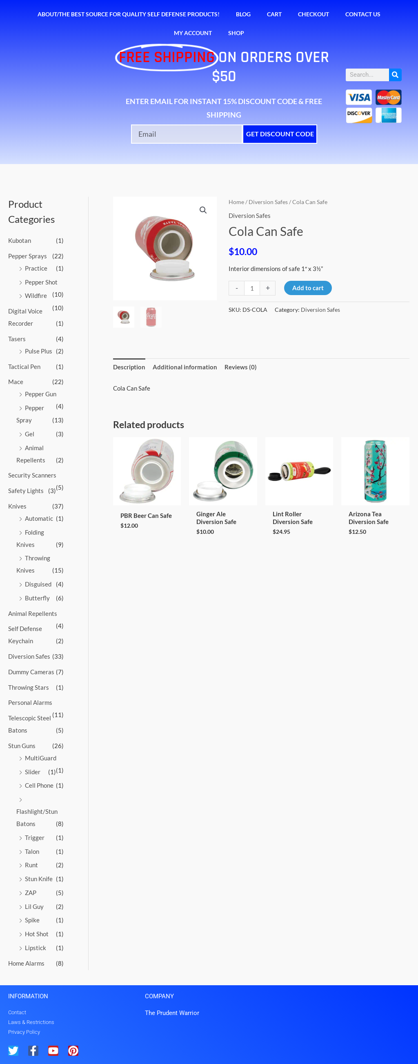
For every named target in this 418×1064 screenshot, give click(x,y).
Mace (15, 381)
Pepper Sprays (27, 256)
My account (193, 32)
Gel (29, 434)
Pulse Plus (38, 351)
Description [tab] (129, 367)
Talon (32, 851)
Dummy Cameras (31, 671)
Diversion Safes (29, 656)
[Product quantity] (252, 288)
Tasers (17, 338)
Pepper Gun (40, 394)
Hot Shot (37, 933)
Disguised (38, 584)
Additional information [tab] (185, 367)
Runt (31, 865)
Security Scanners (32, 475)
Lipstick (35, 947)
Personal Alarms (30, 702)
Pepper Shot (41, 282)
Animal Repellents (32, 613)
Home (236, 201)
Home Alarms (26, 963)
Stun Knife (39, 878)
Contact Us (362, 14)
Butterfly (37, 598)
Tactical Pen (24, 366)
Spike (32, 920)
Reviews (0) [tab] (241, 367)
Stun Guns (22, 745)
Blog (243, 14)
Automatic (39, 518)
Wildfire (36, 295)
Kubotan (19, 240)
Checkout (313, 14)
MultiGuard (40, 758)
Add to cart (308, 287)
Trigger (34, 837)
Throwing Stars (28, 687)
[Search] (395, 75)
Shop (236, 32)
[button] (203, 210)
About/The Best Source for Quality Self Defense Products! (129, 14)
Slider (32, 771)
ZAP (30, 892)
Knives (17, 506)
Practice (36, 268)
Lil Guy (34, 906)
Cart (274, 14)
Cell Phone (39, 785)
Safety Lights (26, 490)
